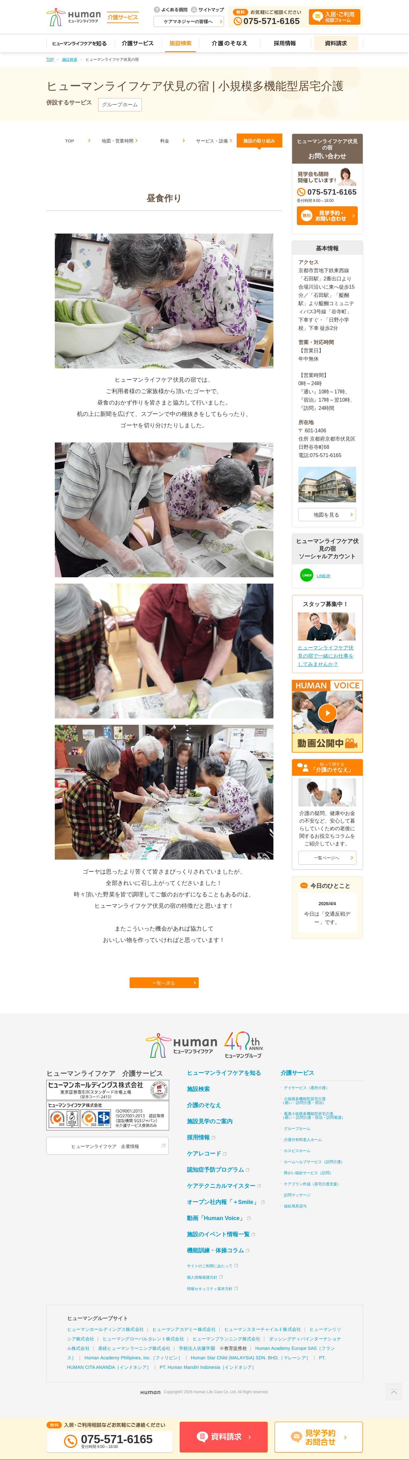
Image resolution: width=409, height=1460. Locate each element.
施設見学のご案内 (210, 1134)
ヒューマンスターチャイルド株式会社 (262, 1341)
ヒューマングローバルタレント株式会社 (143, 1351)
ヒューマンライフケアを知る (224, 1085)
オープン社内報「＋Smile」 (223, 1214)
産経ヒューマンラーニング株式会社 (134, 1360)
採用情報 (198, 1150)
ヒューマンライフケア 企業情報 (104, 1158)
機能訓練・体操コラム (215, 1263)
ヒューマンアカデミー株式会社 (184, 1341)
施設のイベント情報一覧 (218, 1247)
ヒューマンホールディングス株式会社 (105, 1341)
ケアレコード (204, 1166)
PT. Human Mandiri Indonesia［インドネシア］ (208, 1379)
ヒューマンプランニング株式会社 (226, 1351)
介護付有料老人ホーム (303, 1152)
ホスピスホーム (297, 1163)
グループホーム (297, 1141)
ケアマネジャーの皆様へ (188, 21)
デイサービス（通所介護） (306, 1100)
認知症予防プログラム (215, 1182)
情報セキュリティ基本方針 (210, 1301)
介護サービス (297, 1085)
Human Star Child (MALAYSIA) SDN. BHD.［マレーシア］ (251, 1370)
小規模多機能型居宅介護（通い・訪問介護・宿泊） (303, 1113)
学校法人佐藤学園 (197, 1360)
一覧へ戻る (165, 993)
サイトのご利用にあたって (210, 1278)
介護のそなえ (204, 1117)
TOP (50, 59)
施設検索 (69, 59)
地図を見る (327, 514)
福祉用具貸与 (295, 1218)
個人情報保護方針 (202, 1290)
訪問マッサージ (297, 1207)
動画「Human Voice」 (216, 1230)
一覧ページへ (326, 857)
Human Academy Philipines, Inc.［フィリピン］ (133, 1370)
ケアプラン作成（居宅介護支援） (312, 1196)
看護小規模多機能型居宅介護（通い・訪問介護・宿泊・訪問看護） (313, 1128)
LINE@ (325, 575)
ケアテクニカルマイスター (221, 1198)
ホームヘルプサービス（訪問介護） (314, 1174)
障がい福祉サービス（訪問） (308, 1185)
